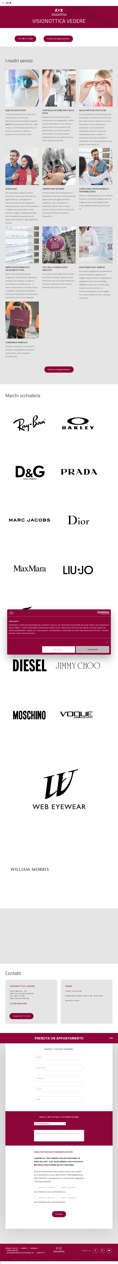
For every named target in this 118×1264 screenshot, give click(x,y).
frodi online (12, 1250)
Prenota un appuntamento (59, 38)
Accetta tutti (93, 649)
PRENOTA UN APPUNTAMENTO (59, 1038)
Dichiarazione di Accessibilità (20, 1253)
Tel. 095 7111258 (25, 38)
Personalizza (99, 642)
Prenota (59, 1214)
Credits (24, 1248)
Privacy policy (11, 1248)
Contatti (40, 1253)
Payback (34, 1248)
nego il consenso (66, 1187)
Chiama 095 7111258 (21, 1016)
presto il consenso (44, 1187)
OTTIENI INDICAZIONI (18, 1003)
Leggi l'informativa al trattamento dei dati (53, 1151)
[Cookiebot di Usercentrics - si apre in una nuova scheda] (99, 613)
